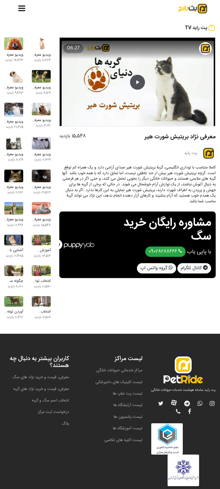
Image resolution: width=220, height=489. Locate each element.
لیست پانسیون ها (128, 417)
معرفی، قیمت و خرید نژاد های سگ (40, 377)
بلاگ (65, 423)
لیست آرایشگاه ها (127, 405)
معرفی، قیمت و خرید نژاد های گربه (41, 389)
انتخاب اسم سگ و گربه (50, 400)
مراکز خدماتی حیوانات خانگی (119, 370)
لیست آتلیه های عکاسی (123, 440)
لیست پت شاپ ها (127, 393)
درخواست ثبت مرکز (53, 412)
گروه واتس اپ (156, 268)
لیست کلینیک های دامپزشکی (118, 382)
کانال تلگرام (194, 268)
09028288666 (165, 251)
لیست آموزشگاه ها (127, 428)
